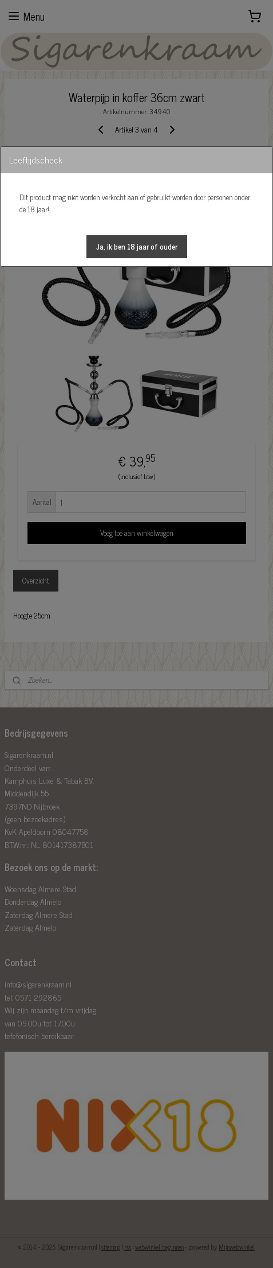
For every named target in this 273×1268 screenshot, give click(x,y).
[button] (136, 246)
